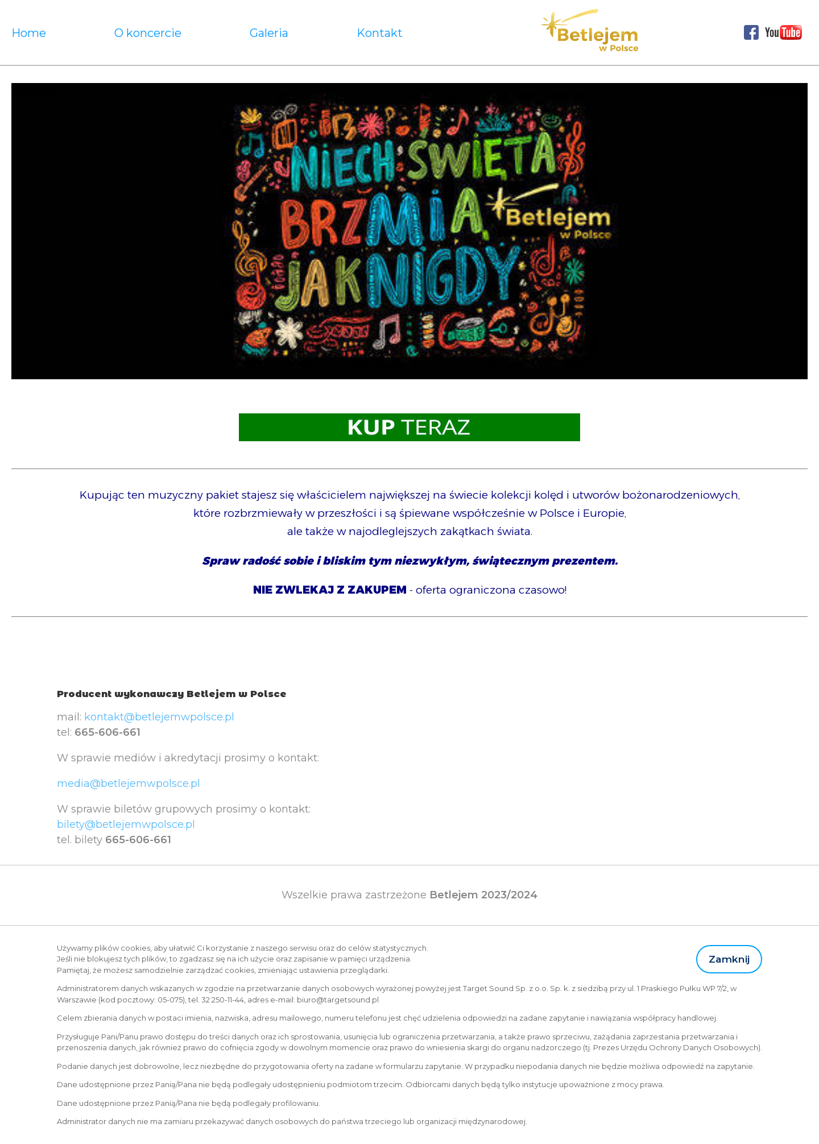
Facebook (751, 32)
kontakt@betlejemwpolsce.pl (159, 717)
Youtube (783, 32)
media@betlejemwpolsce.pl (128, 783)
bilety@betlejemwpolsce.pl (126, 824)
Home (28, 33)
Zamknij (729, 959)
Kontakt (380, 33)
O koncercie (147, 33)
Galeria (269, 33)
